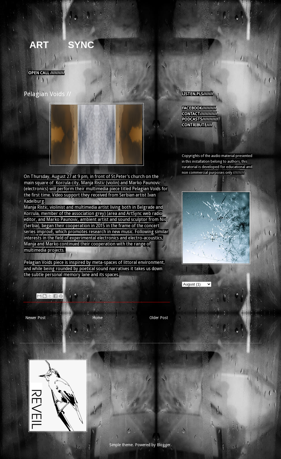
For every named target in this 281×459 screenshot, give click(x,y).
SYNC (81, 45)
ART (39, 45)
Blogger (163, 445)
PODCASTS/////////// (200, 119)
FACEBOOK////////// (199, 108)
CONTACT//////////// (199, 113)
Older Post (158, 317)
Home (97, 317)
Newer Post (35, 317)
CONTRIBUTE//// (197, 125)
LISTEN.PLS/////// (197, 94)
